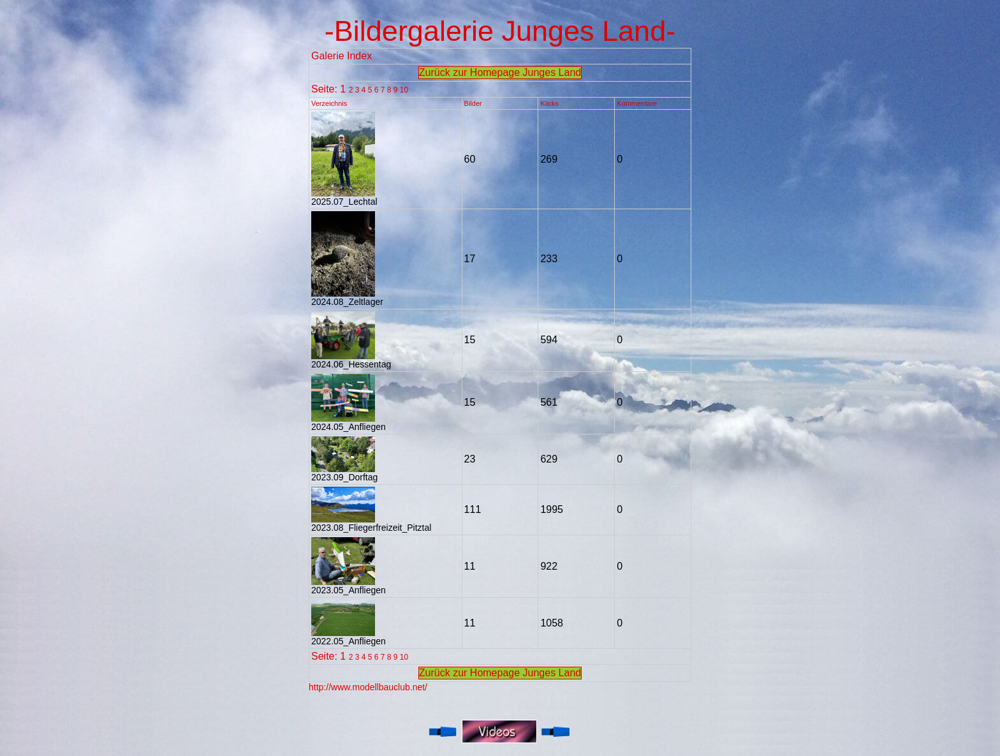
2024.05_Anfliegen (348, 422)
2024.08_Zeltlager (347, 297)
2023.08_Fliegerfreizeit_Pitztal (371, 523)
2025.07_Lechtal (344, 197)
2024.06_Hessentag (351, 360)
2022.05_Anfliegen (348, 637)
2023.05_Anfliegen (348, 586)
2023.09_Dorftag (344, 473)
